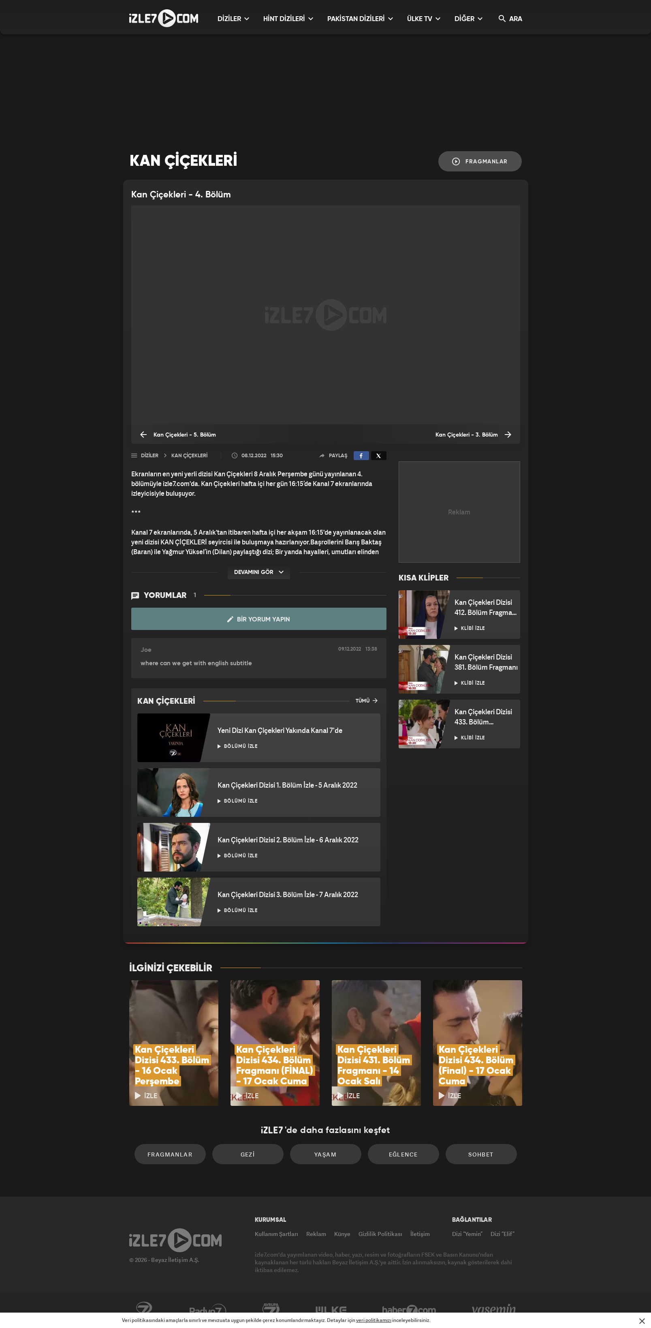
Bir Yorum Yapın (258, 619)
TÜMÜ (367, 700)
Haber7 (409, 1310)
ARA (510, 19)
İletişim (420, 1234)
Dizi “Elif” (502, 1234)
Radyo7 (208, 1310)
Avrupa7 (271, 1310)
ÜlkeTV (331, 1310)
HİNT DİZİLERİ (288, 19)
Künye (342, 1234)
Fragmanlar (480, 161)
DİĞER (468, 19)
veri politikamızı (373, 1320)
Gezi (248, 1154)
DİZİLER (233, 19)
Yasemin (494, 1310)
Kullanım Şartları (276, 1234)
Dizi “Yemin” (467, 1234)
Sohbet (480, 1154)
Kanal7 (144, 1310)
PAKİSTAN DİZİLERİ (360, 19)
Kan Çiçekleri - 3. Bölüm (473, 434)
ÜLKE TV (423, 19)
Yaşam (325, 1154)
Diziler (149, 455)
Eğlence (403, 1154)
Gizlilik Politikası (380, 1234)
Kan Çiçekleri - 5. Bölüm (178, 434)
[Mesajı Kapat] (642, 1321)
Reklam (316, 1234)
